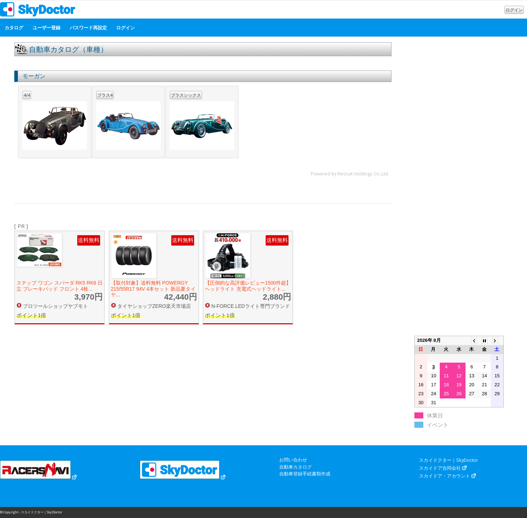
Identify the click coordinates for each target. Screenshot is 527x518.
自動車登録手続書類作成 (304, 473)
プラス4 (105, 95)
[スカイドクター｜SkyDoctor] (37, 11)
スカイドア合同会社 (440, 468)
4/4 (27, 95)
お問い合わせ (293, 459)
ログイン (514, 10)
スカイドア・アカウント (444, 476)
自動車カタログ (295, 467)
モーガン (34, 76)
